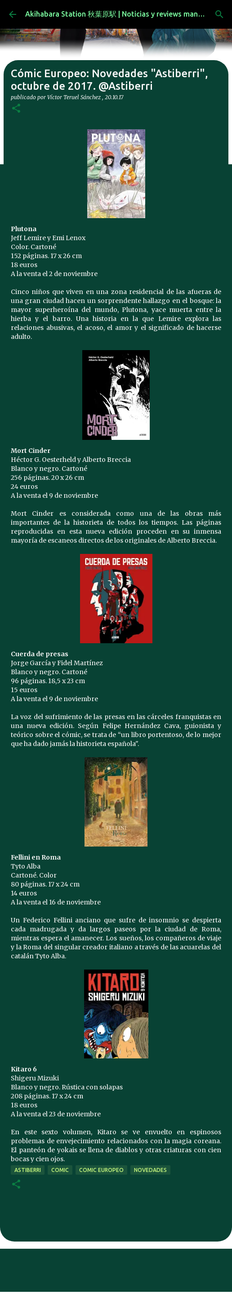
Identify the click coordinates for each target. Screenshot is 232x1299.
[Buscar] (219, 14)
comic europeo (101, 1170)
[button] (16, 109)
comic (60, 1170)
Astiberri (27, 1170)
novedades (150, 1170)
